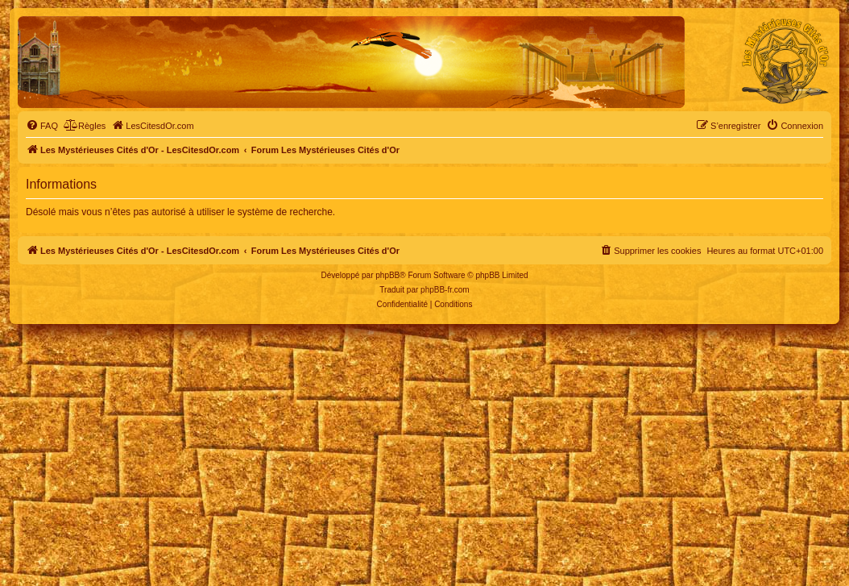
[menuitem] (42, 125)
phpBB (387, 275)
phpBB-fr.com (445, 289)
